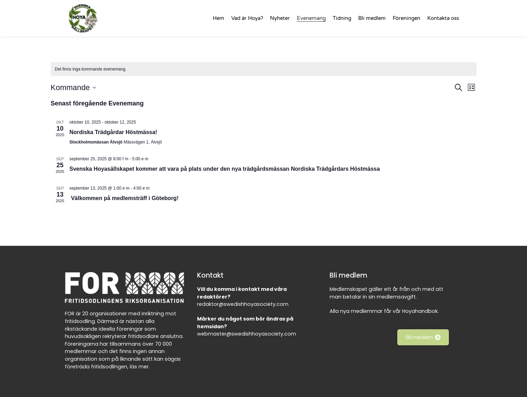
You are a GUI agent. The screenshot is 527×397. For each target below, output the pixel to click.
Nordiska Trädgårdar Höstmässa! (113, 132)
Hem (218, 18)
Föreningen (406, 18)
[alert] (263, 69)
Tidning (342, 18)
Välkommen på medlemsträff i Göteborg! (124, 198)
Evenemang (311, 18)
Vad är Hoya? (247, 18)
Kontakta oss (443, 18)
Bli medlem (372, 18)
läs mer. (140, 366)
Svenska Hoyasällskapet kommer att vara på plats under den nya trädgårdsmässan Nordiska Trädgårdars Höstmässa (224, 169)
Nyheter (280, 18)
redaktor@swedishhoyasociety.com (242, 304)
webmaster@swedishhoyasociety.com (246, 333)
